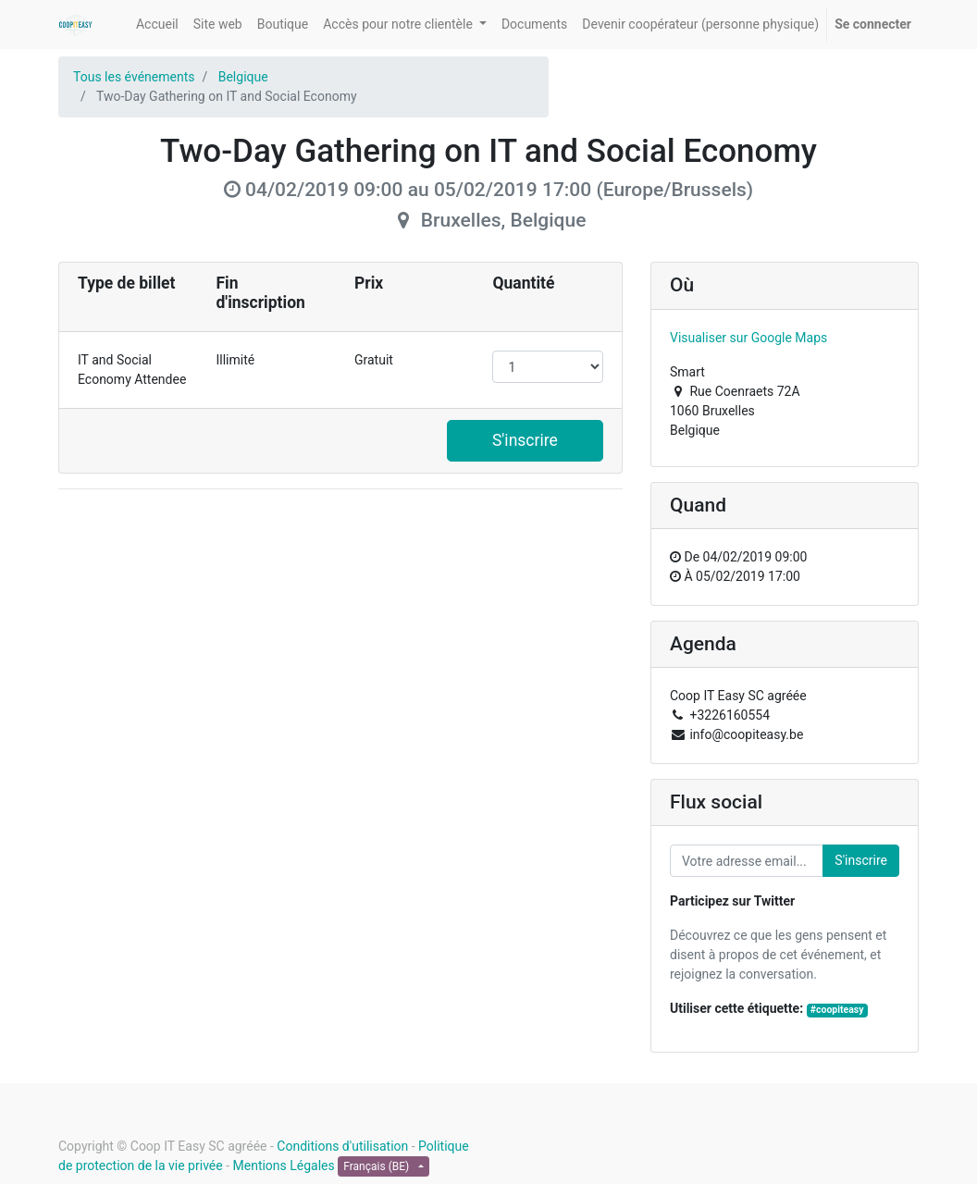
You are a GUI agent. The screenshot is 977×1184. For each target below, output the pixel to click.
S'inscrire (525, 440)
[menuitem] (157, 24)
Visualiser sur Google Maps (748, 337)
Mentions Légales (284, 1165)
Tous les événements (133, 76)
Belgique (243, 76)
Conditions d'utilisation (342, 1146)
